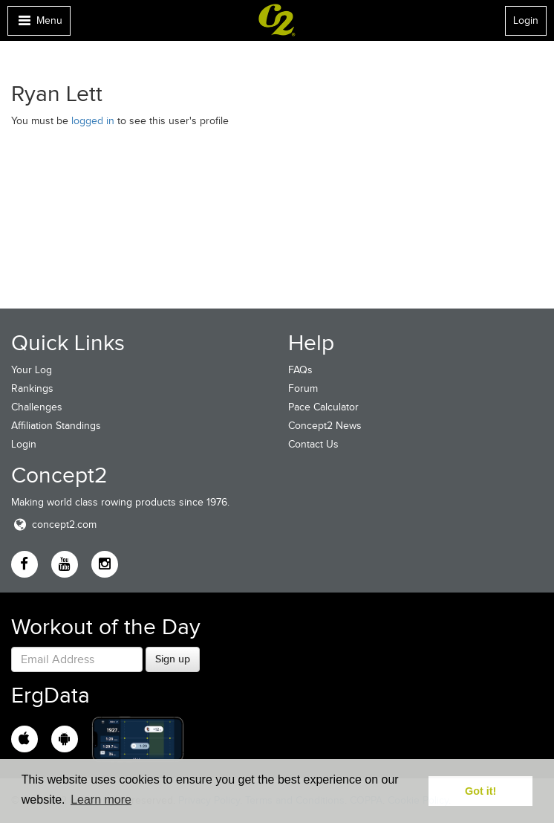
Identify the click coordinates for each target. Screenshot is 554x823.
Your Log (31, 369)
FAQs (300, 369)
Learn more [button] (101, 799)
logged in (92, 120)
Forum (303, 388)
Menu (38, 24)
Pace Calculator (323, 407)
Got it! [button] (480, 791)
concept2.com (54, 524)
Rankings (32, 388)
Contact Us (313, 444)
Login (525, 20)
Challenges (36, 407)
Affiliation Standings (56, 425)
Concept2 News (325, 425)
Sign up (172, 659)
